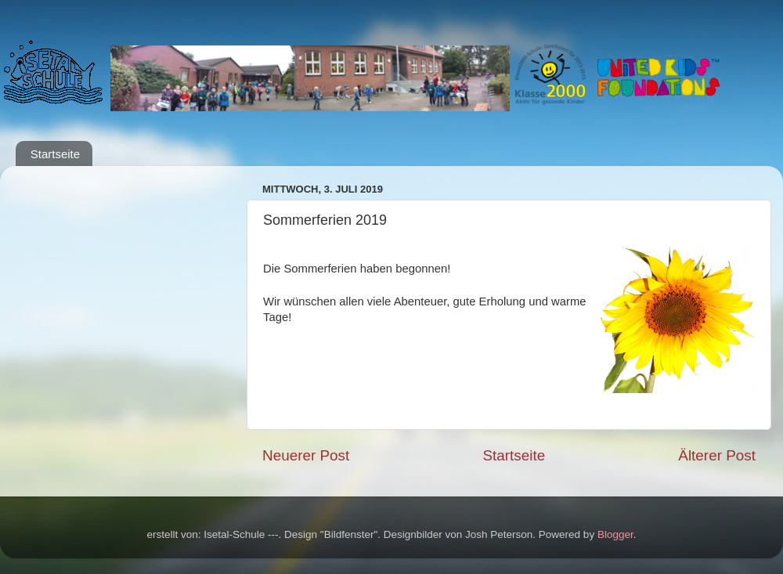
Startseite (55, 154)
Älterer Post (717, 455)
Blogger (615, 534)
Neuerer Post (305, 455)
